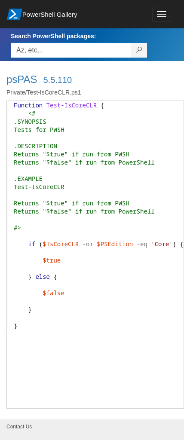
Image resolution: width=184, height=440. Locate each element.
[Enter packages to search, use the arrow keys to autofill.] (71, 50)
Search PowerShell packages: (53, 36)
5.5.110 (57, 80)
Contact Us (19, 427)
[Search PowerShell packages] (139, 50)
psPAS (21, 79)
